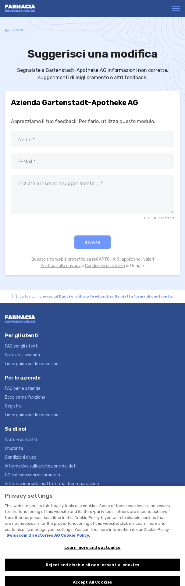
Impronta (14, 448)
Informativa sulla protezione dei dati (40, 466)
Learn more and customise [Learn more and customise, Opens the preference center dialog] (92, 550)
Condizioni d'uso (20, 457)
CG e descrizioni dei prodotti (32, 475)
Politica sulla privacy (61, 265)
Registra (13, 406)
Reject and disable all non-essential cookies (92, 568)
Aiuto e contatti (21, 439)
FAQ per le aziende (23, 388)
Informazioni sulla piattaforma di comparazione (52, 483)
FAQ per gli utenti (21, 346)
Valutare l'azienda (22, 355)
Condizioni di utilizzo (105, 265)
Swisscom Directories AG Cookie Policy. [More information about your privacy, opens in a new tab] (48, 538)
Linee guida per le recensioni (32, 363)
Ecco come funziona (25, 397)
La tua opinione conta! (96, 296)
